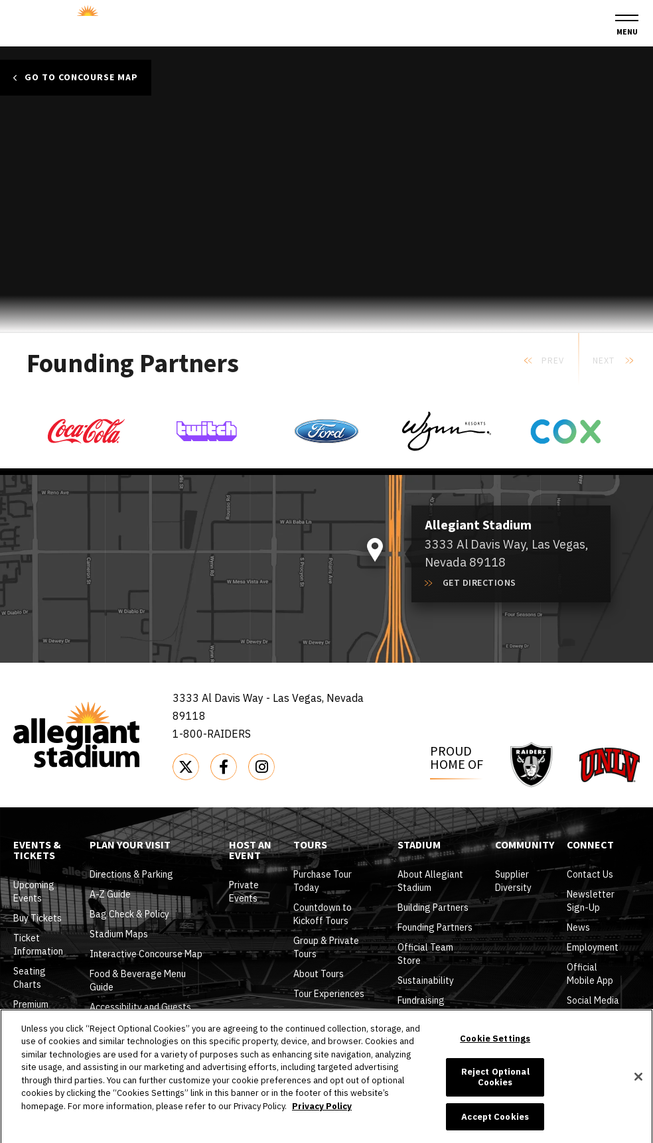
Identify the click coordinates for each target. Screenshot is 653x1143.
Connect (590, 845)
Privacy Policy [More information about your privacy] (322, 1118)
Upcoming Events (33, 891)
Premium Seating (30, 1011)
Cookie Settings (495, 1050)
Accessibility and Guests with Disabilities (140, 1013)
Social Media (593, 1000)
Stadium (419, 845)
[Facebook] (223, 767)
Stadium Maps (119, 934)
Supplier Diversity (513, 881)
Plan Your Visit (130, 845)
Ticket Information (38, 944)
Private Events (244, 891)
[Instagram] (261, 767)
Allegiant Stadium (82, 21)
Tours (310, 845)
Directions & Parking (131, 874)
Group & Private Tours (326, 947)
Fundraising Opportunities (426, 1007)
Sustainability (426, 980)
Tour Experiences (328, 994)
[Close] (638, 1088)
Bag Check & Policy (129, 914)
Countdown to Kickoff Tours (322, 914)
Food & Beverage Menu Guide (138, 980)
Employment (592, 947)
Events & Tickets (37, 851)
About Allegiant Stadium (430, 881)
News (578, 927)
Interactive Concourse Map (146, 954)
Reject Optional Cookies (495, 1090)
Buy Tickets (37, 918)
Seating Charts (29, 977)
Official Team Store (425, 954)
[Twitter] (186, 767)
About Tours (318, 974)
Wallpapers (591, 1020)
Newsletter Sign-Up (591, 900)
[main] (326, 196)
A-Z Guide (110, 894)
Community (524, 845)
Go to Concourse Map (81, 78)
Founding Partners (435, 927)
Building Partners (433, 907)
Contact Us (590, 874)
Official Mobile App (590, 973)
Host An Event (250, 851)
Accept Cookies (495, 1128)
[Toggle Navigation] (626, 25)
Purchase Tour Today (322, 881)
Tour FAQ (311, 1014)
